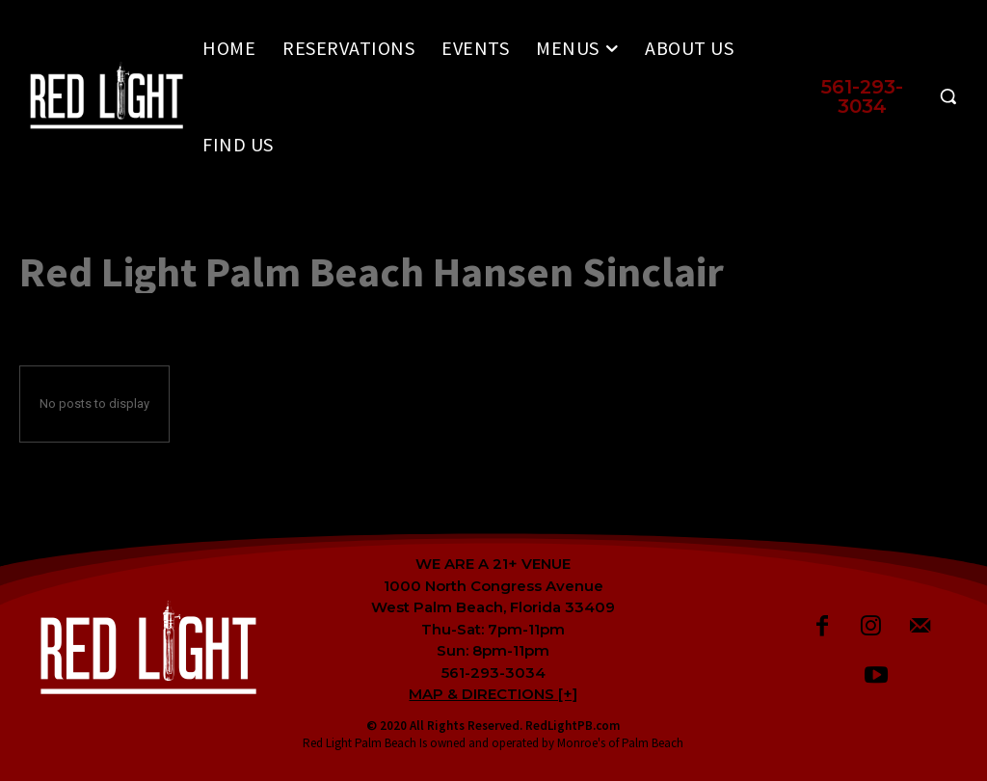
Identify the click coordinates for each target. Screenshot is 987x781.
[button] (882, 96)
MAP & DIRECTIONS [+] (493, 694)
